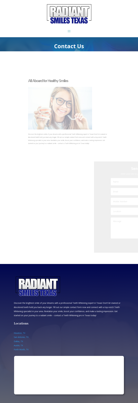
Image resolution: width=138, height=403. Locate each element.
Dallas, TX (18, 341)
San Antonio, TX (21, 337)
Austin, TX (18, 345)
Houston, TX (19, 333)
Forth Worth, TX (21, 349)
